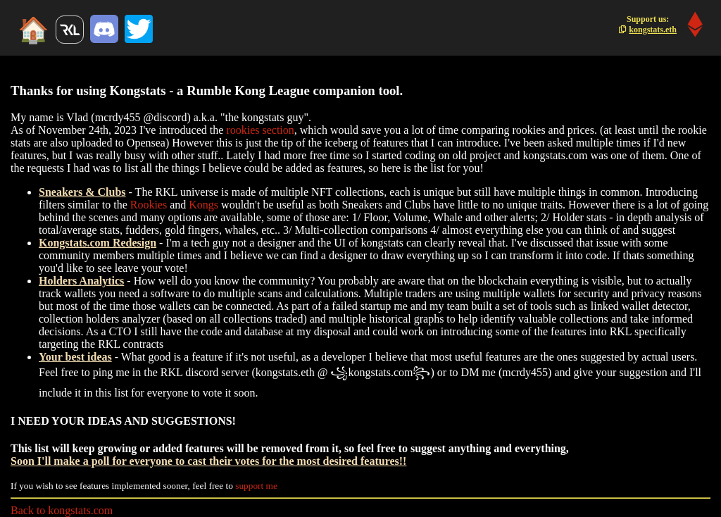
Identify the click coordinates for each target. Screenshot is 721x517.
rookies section (260, 130)
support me (256, 485)
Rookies (148, 205)
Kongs (203, 205)
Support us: (648, 24)
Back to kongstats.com (62, 510)
